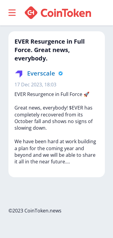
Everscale (41, 73)
